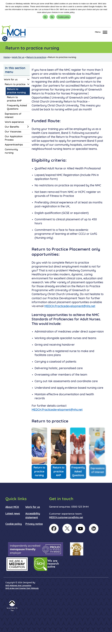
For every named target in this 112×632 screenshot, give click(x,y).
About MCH (12, 507)
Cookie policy (64, 17)
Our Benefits (12, 127)
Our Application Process (14, 138)
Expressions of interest (13, 116)
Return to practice (36, 57)
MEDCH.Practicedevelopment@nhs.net (69, 306)
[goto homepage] (13, 31)
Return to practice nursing (16, 91)
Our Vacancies (13, 132)
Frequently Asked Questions (17, 107)
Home (7, 57)
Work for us (18, 57)
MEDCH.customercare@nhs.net (66, 517)
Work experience (14, 122)
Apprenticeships (14, 145)
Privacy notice (34, 524)
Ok (45, 17)
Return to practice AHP (14, 99)
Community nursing (11, 151)
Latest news (12, 514)
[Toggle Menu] (105, 32)
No (52, 17)
